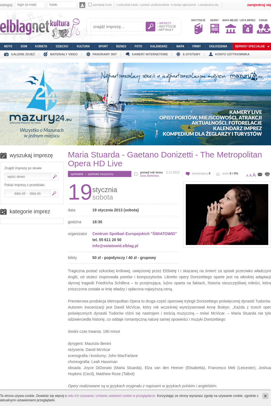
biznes (121, 46)
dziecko (62, 46)
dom (24, 46)
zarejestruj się (208, 4)
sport (103, 46)
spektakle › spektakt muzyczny (92, 174)
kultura (83, 46)
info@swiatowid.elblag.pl (115, 246)
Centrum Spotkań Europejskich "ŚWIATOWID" (134, 233)
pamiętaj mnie (100, 4)
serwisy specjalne (250, 46)
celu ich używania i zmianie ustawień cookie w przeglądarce (111, 396)
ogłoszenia (218, 46)
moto (8, 46)
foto (138, 46)
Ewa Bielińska (149, 175)
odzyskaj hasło (127, 4)
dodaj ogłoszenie (183, 4)
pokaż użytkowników (154, 4)
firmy (196, 46)
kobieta (41, 46)
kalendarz (158, 46)
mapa (180, 46)
